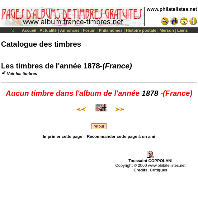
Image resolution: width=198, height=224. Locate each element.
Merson (167, 30)
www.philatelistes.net (172, 9)
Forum (89, 30)
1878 (91, 66)
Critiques (158, 170)
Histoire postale (141, 30)
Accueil (29, 30)
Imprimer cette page (62, 136)
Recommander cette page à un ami (121, 136)
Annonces (70, 30)
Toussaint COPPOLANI (150, 159)
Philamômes (111, 30)
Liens (182, 30)
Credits (141, 170)
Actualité (48, 30)
